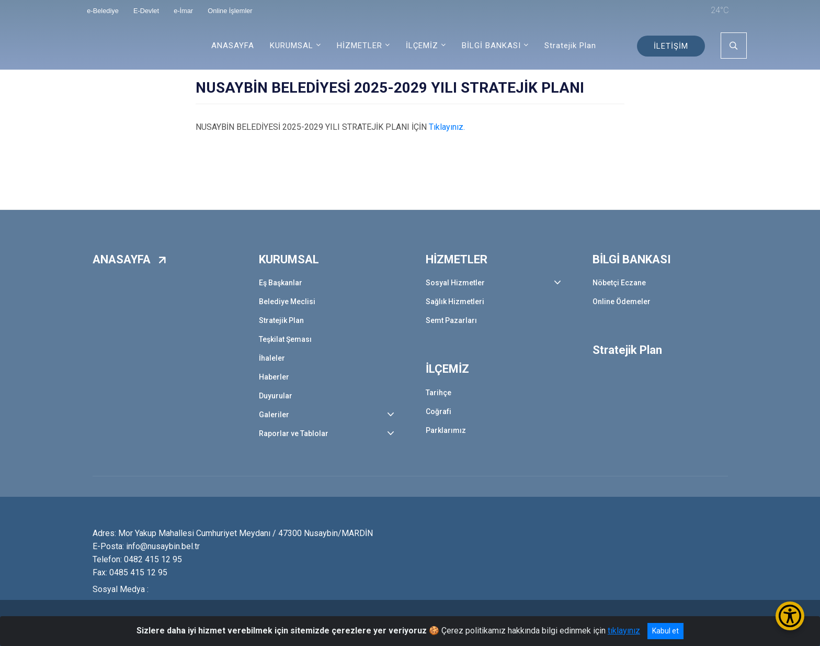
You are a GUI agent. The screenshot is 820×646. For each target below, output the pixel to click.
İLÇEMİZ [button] (422, 45)
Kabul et (665, 631)
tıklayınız (624, 631)
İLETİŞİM (671, 46)
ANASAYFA (232, 45)
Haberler (274, 377)
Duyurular (275, 396)
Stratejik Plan (570, 45)
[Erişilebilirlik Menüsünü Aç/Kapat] (790, 616)
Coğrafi (438, 411)
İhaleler (272, 358)
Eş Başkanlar (280, 283)
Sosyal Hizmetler (455, 283)
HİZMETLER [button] (359, 45)
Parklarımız (446, 430)
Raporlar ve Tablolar (293, 433)
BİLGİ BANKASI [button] (491, 45)
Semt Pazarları (451, 320)
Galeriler (274, 414)
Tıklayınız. (447, 127)
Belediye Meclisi (287, 301)
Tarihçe (438, 392)
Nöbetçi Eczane (619, 283)
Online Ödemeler (622, 301)
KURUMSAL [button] (291, 45)
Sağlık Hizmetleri (455, 301)
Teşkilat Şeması (285, 339)
